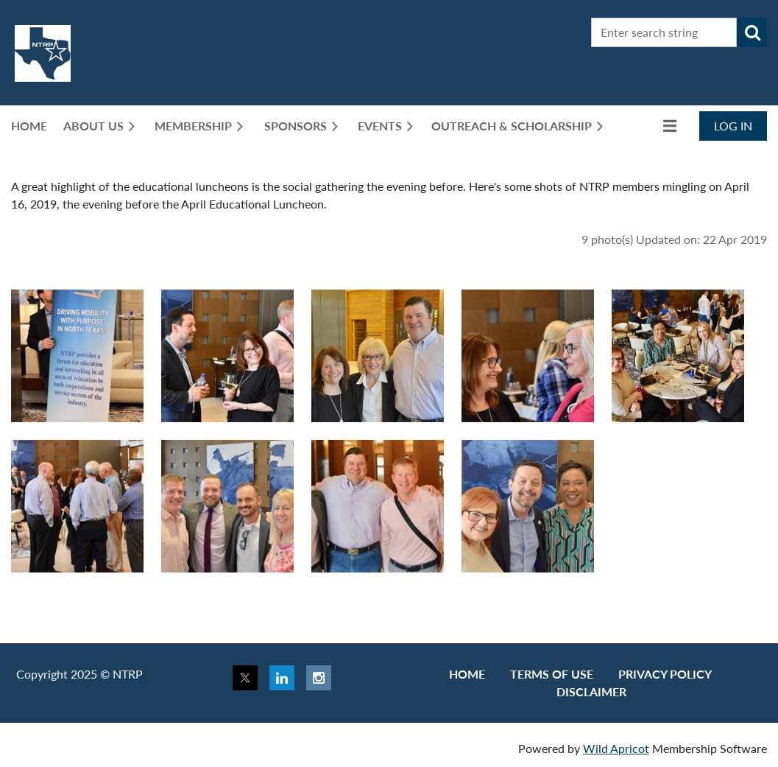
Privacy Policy (665, 674)
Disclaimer (591, 691)
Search (752, 32)
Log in (733, 126)
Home (467, 674)
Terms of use (551, 674)
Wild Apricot (616, 748)
